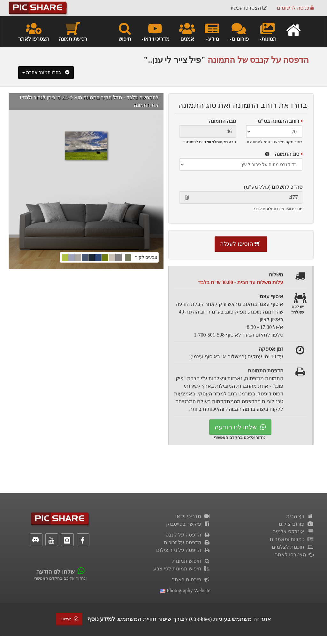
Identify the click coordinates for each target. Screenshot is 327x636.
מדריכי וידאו (192, 516)
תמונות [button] (267, 31)
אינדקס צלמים (293, 531)
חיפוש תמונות (191, 561)
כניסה (295, 8)
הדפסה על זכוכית (187, 542)
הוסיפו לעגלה (241, 244)
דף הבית (300, 516)
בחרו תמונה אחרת (46, 72)
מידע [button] (212, 31)
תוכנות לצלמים (293, 547)
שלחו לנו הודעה (240, 427)
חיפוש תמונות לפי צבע (181, 568)
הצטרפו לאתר (33, 31)
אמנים (187, 31)
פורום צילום (296, 524)
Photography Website (185, 590)
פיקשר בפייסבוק (188, 524)
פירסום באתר (191, 579)
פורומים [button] (239, 31)
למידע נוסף (101, 619)
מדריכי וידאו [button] (155, 31)
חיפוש (124, 31)
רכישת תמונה (73, 31)
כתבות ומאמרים (292, 539)
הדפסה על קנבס (187, 534)
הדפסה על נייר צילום (183, 550)
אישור (69, 618)
